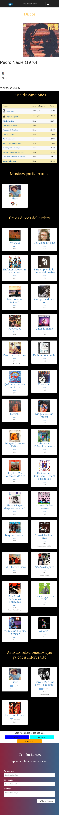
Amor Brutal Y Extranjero (12, 143)
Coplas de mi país (44, 243)
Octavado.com (30, 4)
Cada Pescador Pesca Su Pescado (14, 157)
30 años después (44, 567)
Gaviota (14, 414)
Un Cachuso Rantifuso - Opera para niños (44, 476)
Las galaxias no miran (44, 415)
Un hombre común (44, 355)
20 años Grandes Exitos (15, 445)
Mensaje (7, 789)
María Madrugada (9, 161)
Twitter (42, 737)
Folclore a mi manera (15, 301)
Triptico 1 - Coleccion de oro (44, 445)
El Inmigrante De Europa (11, 148)
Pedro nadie (10, 111)
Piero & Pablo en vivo (44, 537)
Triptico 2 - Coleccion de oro (14, 475)
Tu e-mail (8, 780)
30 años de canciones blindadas (14, 599)
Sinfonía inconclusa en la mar (15, 271)
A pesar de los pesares (44, 507)
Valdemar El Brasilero (10, 130)
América (44, 631)
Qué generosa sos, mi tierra (15, 386)
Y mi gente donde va (44, 301)
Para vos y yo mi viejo (44, 598)
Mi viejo (15, 243)
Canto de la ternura (14, 355)
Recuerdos (14, 329)
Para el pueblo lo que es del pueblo (44, 271)
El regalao (44, 385)
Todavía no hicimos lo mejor (15, 632)
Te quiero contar (15, 535)
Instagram (29, 741)
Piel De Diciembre (9, 139)
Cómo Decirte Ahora (10, 126)
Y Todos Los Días (8, 121)
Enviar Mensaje (46, 801)
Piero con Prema (15, 715)
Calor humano (44, 329)
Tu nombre (8, 771)
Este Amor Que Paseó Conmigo (13, 152)
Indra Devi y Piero (15, 567)
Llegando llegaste (12, 117)
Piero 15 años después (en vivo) (14, 507)
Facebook (17, 737)
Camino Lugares (8, 134)
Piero (15, 199)
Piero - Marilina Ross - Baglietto (44, 684)
